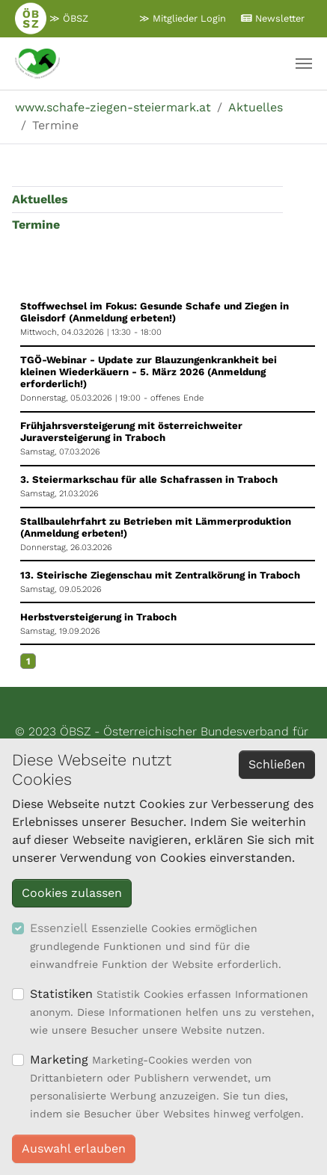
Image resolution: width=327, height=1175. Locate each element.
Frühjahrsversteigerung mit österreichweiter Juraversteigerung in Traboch (131, 431)
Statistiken (61, 994)
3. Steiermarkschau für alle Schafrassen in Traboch (149, 479)
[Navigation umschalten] (304, 63)
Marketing (59, 1059)
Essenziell (59, 928)
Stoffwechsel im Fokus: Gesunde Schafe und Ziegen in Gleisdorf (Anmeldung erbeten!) (154, 312)
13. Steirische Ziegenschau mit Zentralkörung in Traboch (160, 575)
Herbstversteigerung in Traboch (98, 617)
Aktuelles (40, 199)
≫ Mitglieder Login (182, 18)
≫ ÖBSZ (51, 18)
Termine (36, 225)
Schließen (276, 764)
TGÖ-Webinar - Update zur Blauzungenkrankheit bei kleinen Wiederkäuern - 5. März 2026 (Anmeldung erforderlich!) (148, 371)
